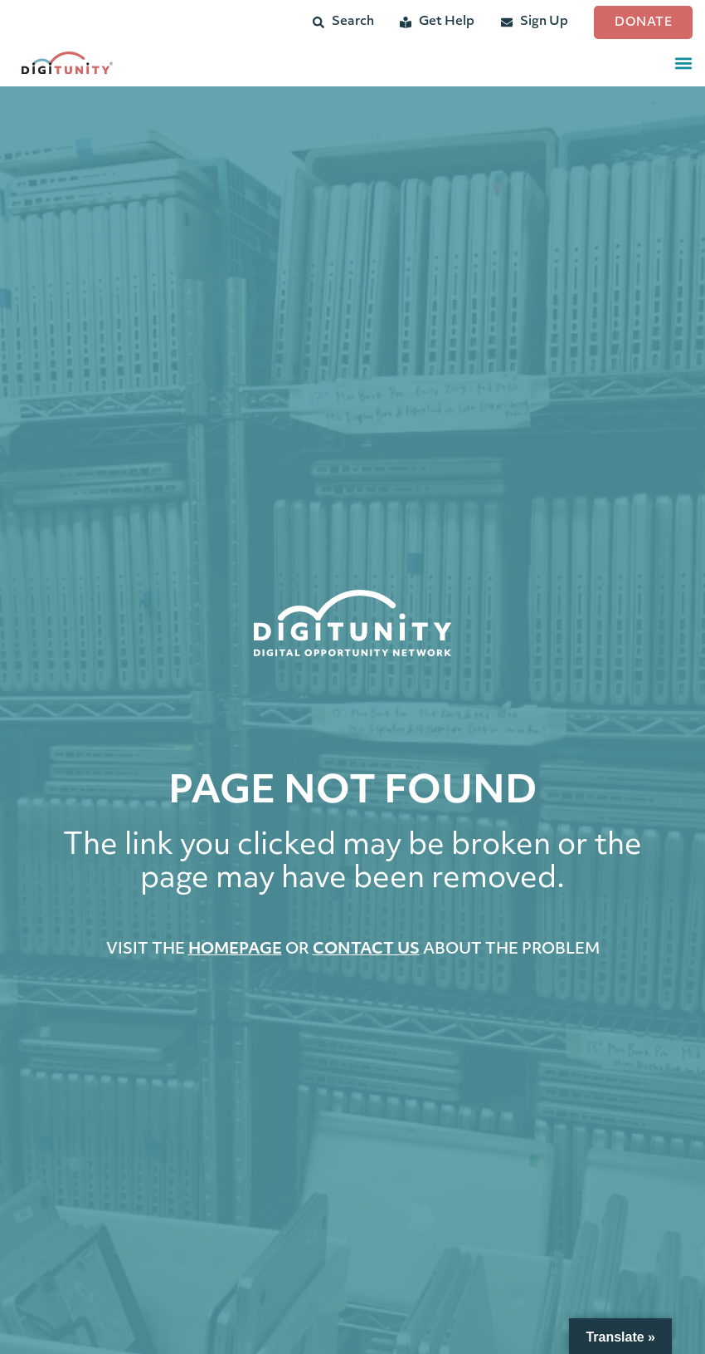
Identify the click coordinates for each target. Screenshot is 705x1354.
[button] (683, 62)
